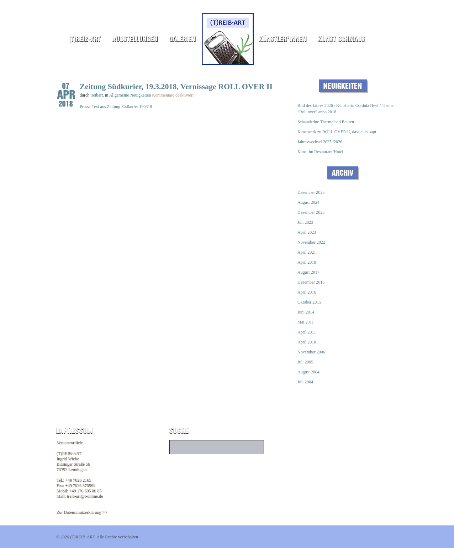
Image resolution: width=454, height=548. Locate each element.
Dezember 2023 (310, 212)
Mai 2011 (305, 322)
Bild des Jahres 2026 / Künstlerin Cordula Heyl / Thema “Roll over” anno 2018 (345, 108)
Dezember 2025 (310, 192)
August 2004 (308, 371)
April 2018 (306, 262)
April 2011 (306, 332)
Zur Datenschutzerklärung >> (81, 512)
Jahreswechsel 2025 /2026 (319, 141)
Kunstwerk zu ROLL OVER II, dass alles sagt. (337, 131)
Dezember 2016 (310, 282)
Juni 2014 (305, 312)
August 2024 (308, 202)
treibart (96, 95)
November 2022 (311, 242)
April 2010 (306, 342)
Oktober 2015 (309, 302)
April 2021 (306, 252)
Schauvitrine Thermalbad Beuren (325, 121)
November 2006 (311, 352)
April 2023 (306, 232)
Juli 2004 (305, 381)
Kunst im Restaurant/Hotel (320, 151)
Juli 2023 (305, 222)
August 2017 (308, 272)
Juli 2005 (305, 362)
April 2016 (306, 292)
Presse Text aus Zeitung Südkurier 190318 (116, 106)
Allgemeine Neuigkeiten (130, 95)
